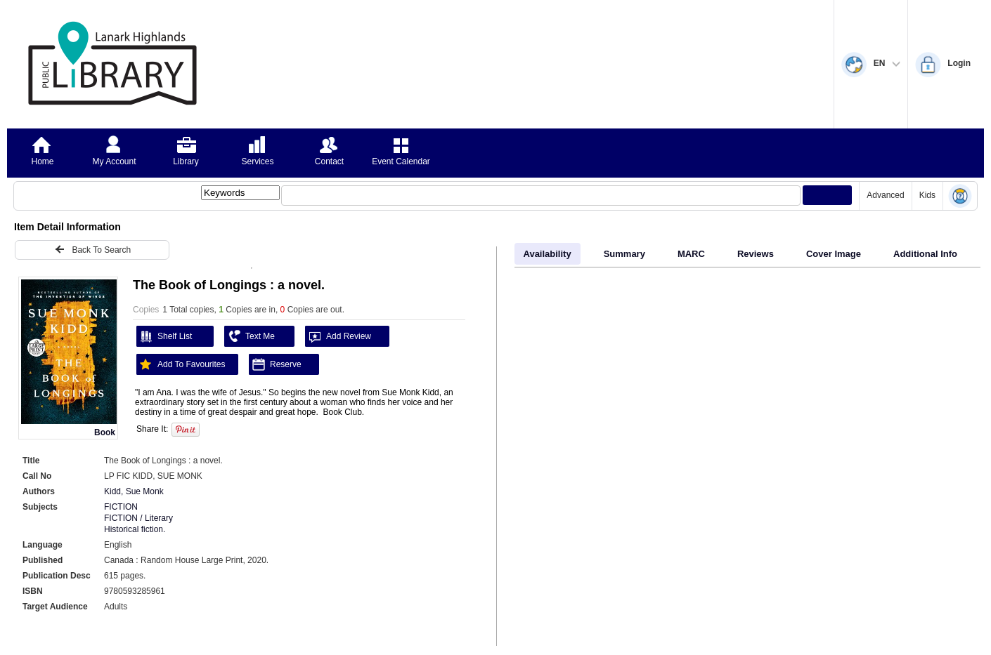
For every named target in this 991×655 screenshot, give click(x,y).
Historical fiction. (134, 529)
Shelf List (164, 336)
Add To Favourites (181, 364)
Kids (927, 195)
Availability (547, 254)
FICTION (121, 507)
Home (42, 161)
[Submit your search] (827, 195)
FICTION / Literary (138, 518)
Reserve (275, 364)
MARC (691, 254)
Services (257, 161)
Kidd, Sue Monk (134, 491)
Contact (329, 161)
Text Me (249, 336)
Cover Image (833, 254)
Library (186, 161)
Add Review (338, 336)
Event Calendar (401, 161)
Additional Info (925, 254)
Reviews (755, 254)
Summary (624, 254)
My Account (114, 161)
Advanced (885, 195)
